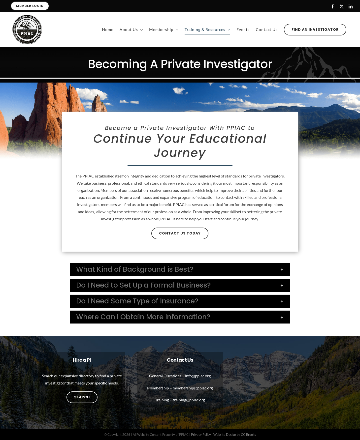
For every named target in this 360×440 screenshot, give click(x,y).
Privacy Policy (201, 435)
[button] (180, 269)
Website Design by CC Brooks (234, 435)
